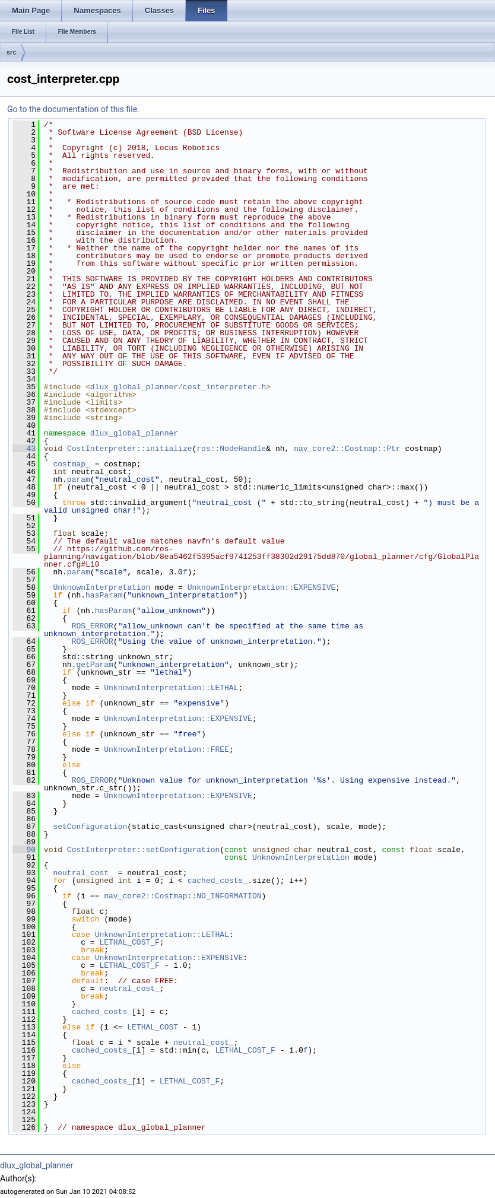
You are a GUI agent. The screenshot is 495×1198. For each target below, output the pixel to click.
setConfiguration (90, 826)
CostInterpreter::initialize (129, 448)
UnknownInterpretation (101, 587)
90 (24, 849)
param (78, 479)
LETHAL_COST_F (129, 942)
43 (24, 448)
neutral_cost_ (83, 872)
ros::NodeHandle (231, 448)
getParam (94, 664)
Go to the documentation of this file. (73, 109)
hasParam (103, 595)
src (12, 52)
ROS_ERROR (92, 626)
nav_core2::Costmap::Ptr (347, 448)
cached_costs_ (218, 880)
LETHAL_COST (152, 1027)
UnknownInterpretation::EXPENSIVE (262, 587)
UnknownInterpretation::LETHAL (171, 687)
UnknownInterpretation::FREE (166, 749)
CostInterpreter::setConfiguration (143, 849)
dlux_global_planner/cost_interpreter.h (178, 387)
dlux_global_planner (134, 433)
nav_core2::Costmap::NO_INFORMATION (182, 896)
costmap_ (71, 464)
